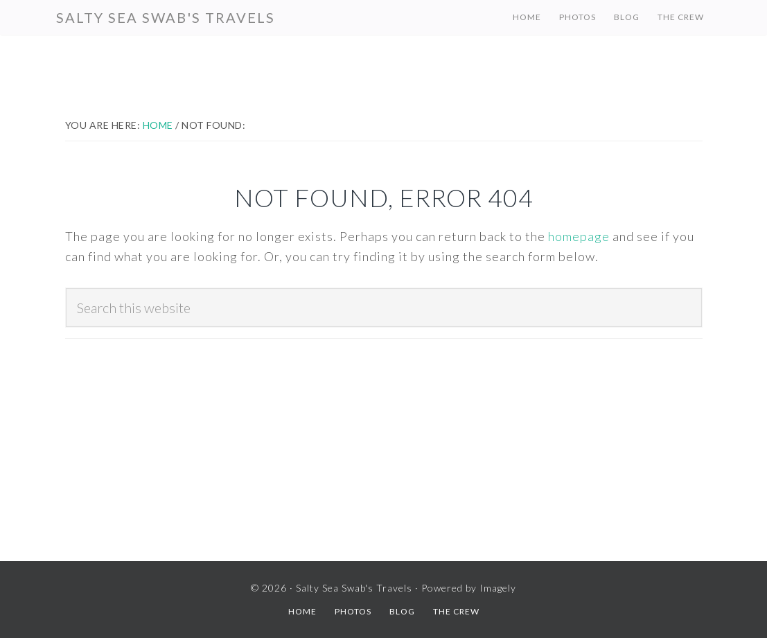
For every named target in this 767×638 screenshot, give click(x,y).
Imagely (497, 588)
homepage (579, 236)
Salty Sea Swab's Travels (165, 17)
